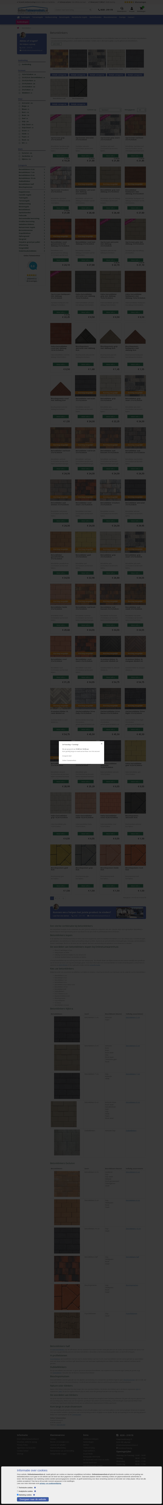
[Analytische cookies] (17, 1491)
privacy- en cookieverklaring (50, 1483)
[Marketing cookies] (17, 1494)
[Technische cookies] (17, 1487)
